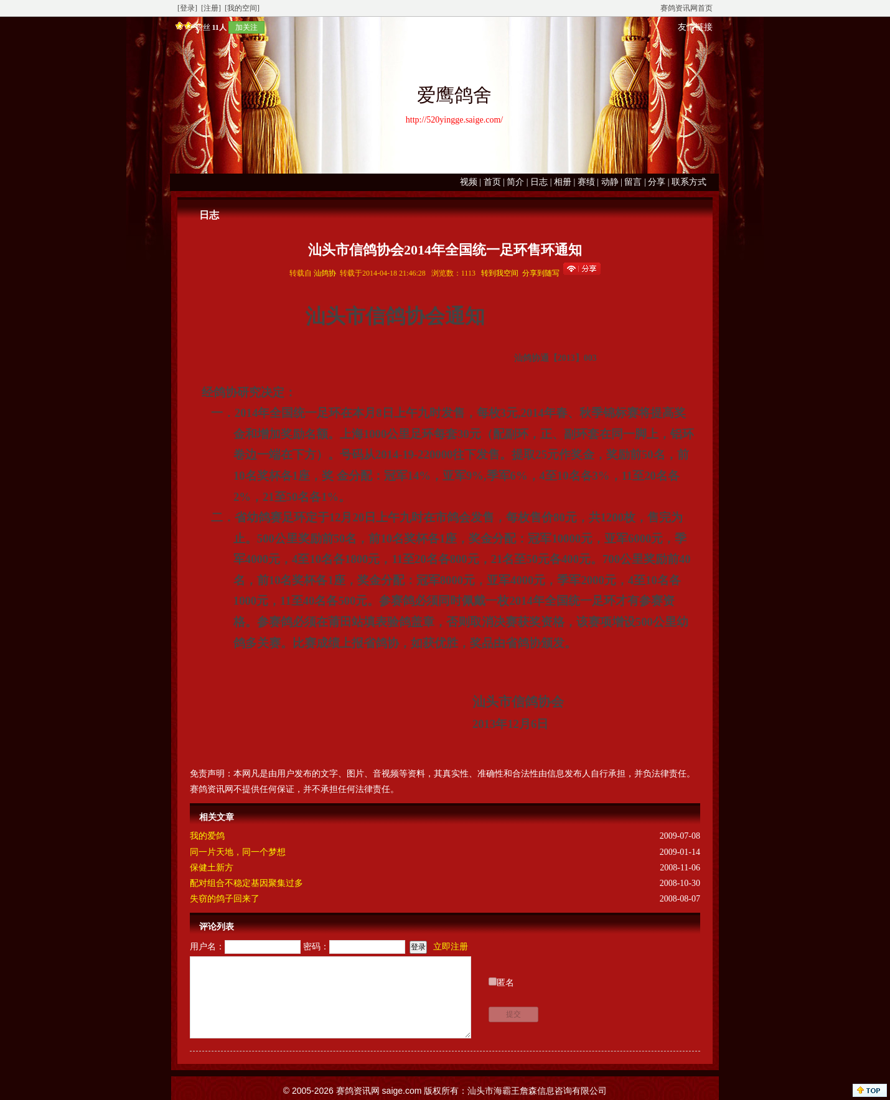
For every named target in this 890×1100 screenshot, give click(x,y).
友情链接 (695, 27)
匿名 (505, 982)
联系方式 (689, 182)
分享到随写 (541, 273)
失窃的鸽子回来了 (225, 898)
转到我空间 (499, 273)
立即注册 (450, 946)
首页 (492, 182)
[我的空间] (242, 8)
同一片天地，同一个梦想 (238, 852)
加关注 (246, 27)
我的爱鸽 (207, 836)
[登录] (187, 8)
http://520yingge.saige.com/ (454, 119)
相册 (562, 182)
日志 (539, 182)
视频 (468, 182)
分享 (656, 182)
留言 (633, 182)
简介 (515, 182)
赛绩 (586, 182)
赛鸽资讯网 (358, 1091)
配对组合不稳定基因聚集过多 (246, 883)
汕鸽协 (325, 273)
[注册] (211, 8)
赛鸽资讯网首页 (686, 8)
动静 (610, 182)
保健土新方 (211, 867)
